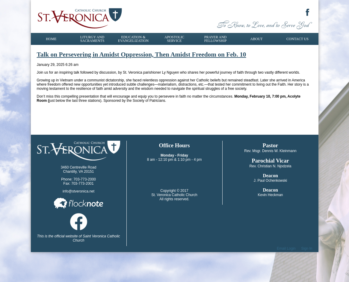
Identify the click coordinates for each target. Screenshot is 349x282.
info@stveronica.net (78, 191)
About (256, 39)
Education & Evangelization (133, 39)
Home (51, 39)
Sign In (306, 248)
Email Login (286, 248)
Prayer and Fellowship (215, 39)
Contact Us (297, 39)
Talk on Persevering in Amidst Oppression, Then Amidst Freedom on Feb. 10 (141, 54)
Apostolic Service (174, 39)
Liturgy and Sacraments (92, 39)
